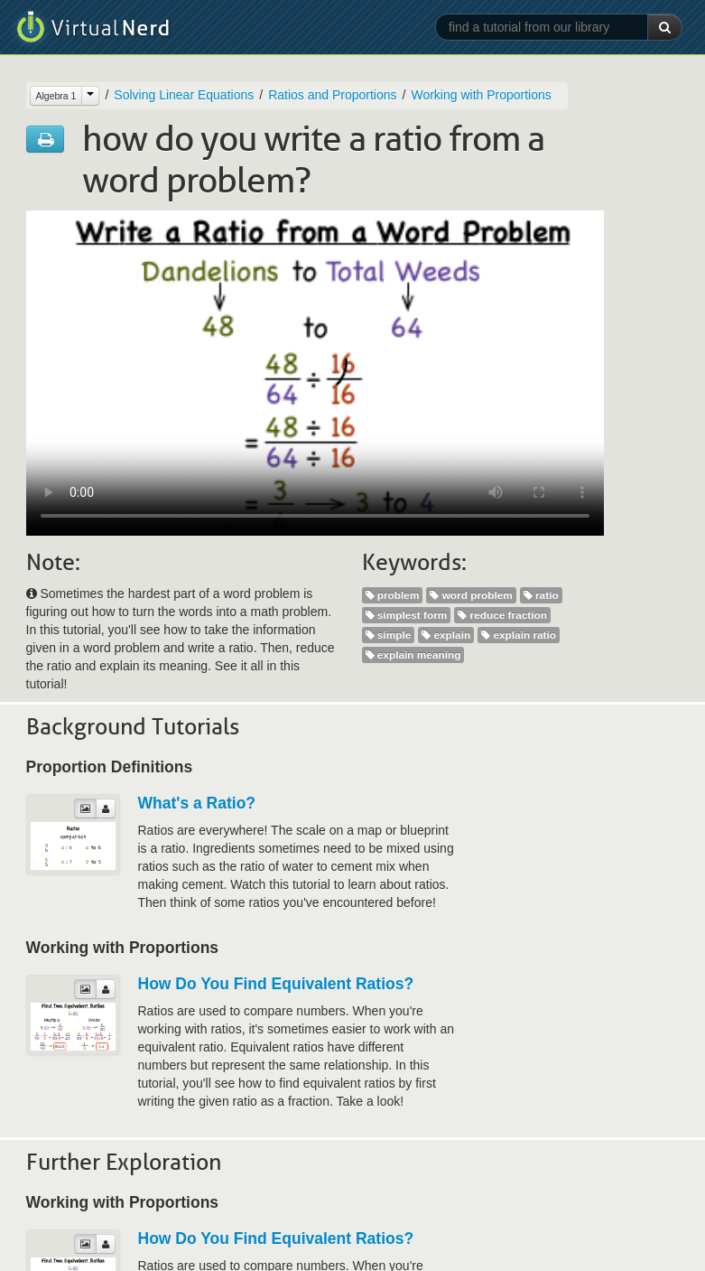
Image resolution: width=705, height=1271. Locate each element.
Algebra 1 (56, 95)
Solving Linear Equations (184, 95)
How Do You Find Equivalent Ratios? (276, 984)
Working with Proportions (481, 95)
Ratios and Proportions (332, 95)
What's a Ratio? (197, 803)
